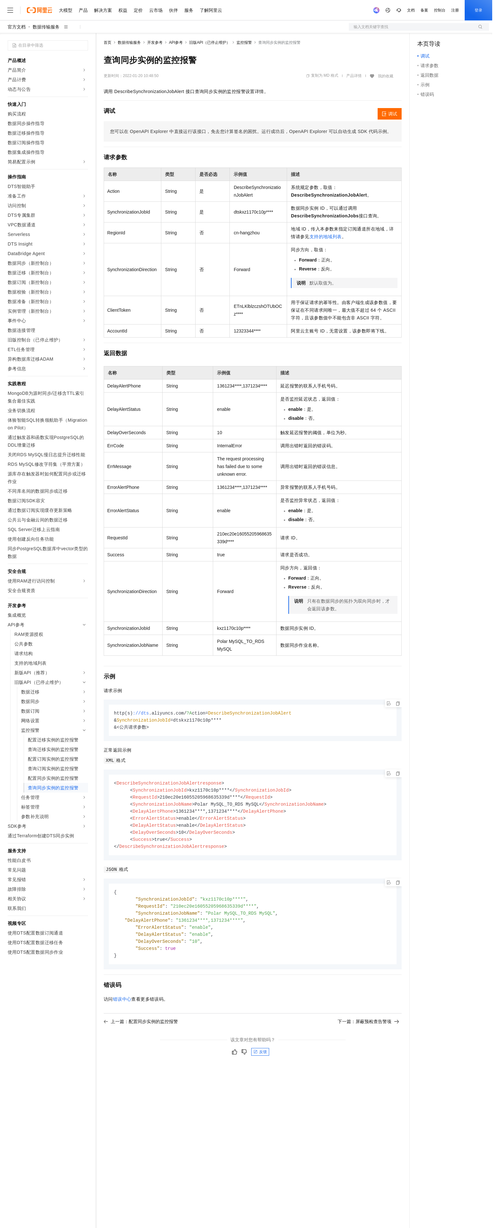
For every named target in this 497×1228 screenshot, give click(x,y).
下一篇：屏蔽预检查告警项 (368, 1028)
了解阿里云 (211, 10)
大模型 (65, 10)
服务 (188, 10)
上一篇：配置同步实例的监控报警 (141, 1028)
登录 (478, 10)
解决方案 (103, 10)
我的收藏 (385, 76)
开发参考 (155, 42)
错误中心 (122, 1006)
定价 (138, 10)
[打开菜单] (10, 10)
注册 (455, 10)
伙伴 (173, 10)
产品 (83, 10)
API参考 (176, 42)
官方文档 (17, 26)
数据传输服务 (46, 26)
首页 (107, 42)
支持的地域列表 (325, 236)
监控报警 (244, 42)
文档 (411, 10)
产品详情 (354, 76)
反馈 (260, 1059)
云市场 (156, 10)
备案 (424, 10)
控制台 (439, 10)
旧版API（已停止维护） (209, 42)
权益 (122, 10)
